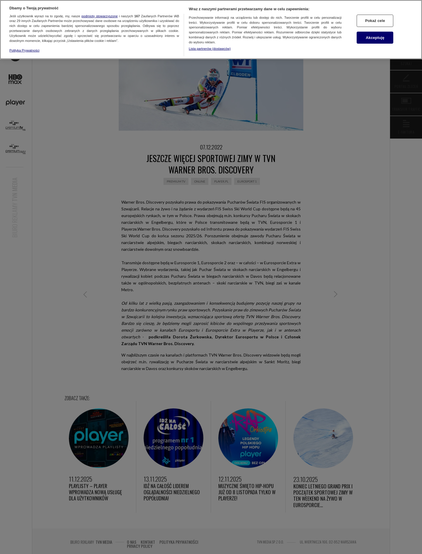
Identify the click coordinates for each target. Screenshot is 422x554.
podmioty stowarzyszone (99, 16)
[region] (211, 29)
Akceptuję (375, 37)
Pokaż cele (375, 20)
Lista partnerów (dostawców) (210, 48)
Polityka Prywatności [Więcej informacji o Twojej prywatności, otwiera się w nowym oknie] (24, 50)
